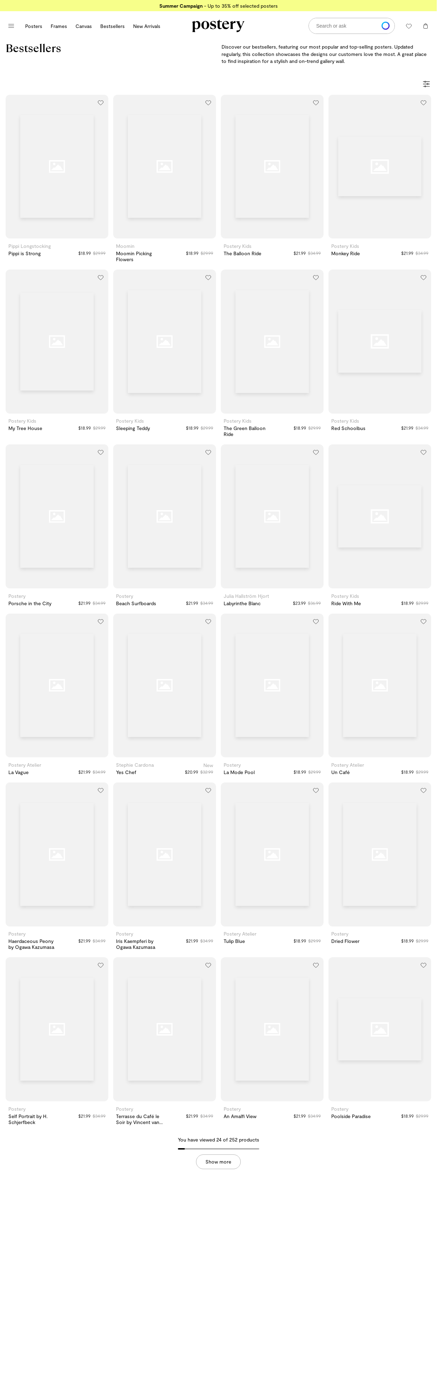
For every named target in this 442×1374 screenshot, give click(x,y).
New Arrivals (146, 26)
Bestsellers (112, 26)
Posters (33, 26)
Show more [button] (218, 1162)
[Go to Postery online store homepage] (218, 26)
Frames (59, 26)
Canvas (83, 26)
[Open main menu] (11, 25)
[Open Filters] (426, 84)
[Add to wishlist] (100, 102)
